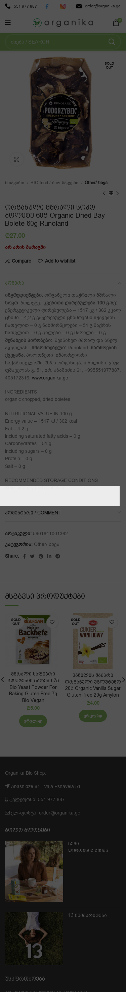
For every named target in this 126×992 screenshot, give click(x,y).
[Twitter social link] (32, 556)
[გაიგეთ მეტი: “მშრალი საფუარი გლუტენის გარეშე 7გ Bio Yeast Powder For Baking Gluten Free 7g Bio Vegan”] (33, 721)
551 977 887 (21, 6)
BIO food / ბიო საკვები (55, 183)
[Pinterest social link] (41, 556)
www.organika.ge (50, 378)
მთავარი (15, 183)
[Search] (63, 42)
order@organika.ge (98, 6)
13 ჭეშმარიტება (87, 915)
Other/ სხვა (96, 183)
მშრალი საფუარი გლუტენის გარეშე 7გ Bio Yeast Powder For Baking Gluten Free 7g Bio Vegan (33, 687)
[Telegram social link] (57, 556)
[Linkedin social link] (49, 556)
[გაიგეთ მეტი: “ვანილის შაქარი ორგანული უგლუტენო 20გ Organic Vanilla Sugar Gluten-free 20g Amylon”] (93, 716)
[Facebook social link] (24, 556)
